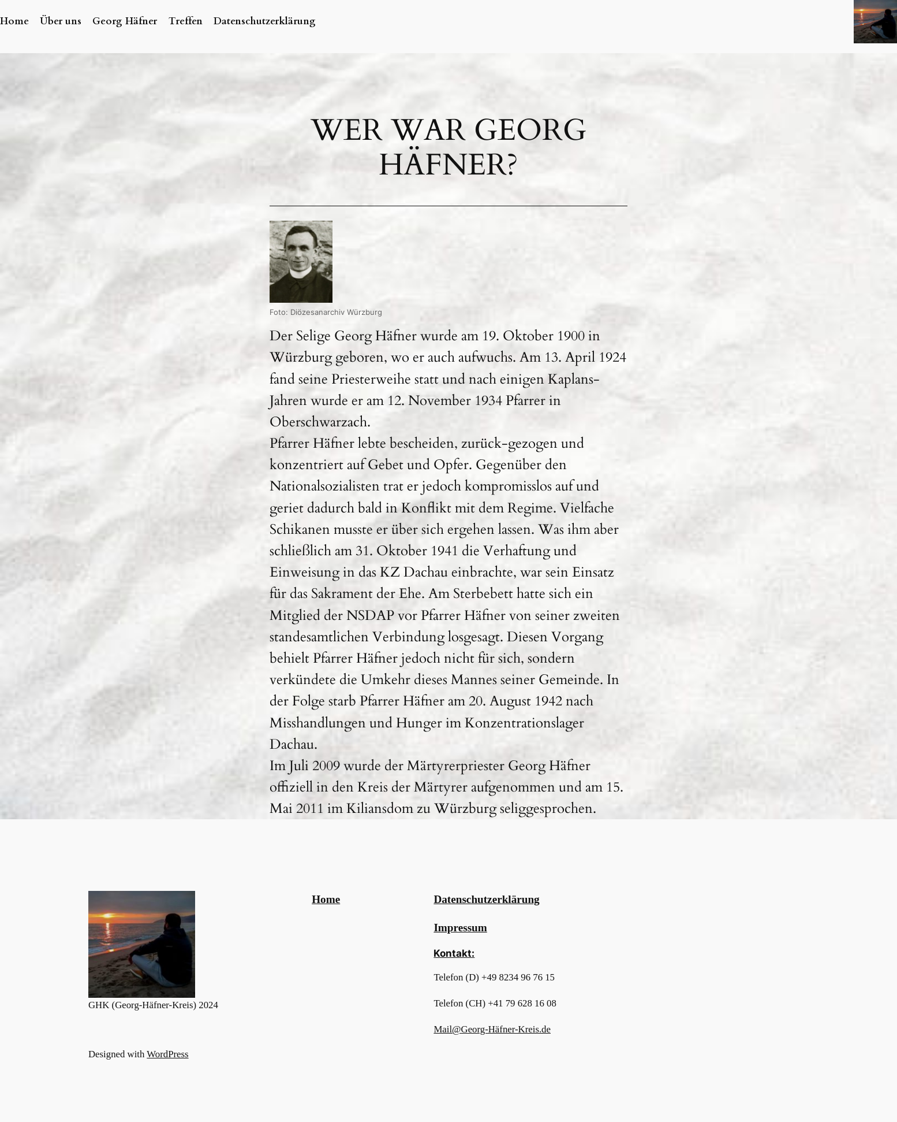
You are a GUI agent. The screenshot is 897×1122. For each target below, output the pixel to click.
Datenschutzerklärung (486, 899)
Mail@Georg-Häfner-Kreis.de (492, 1029)
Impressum (460, 928)
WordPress (167, 1054)
